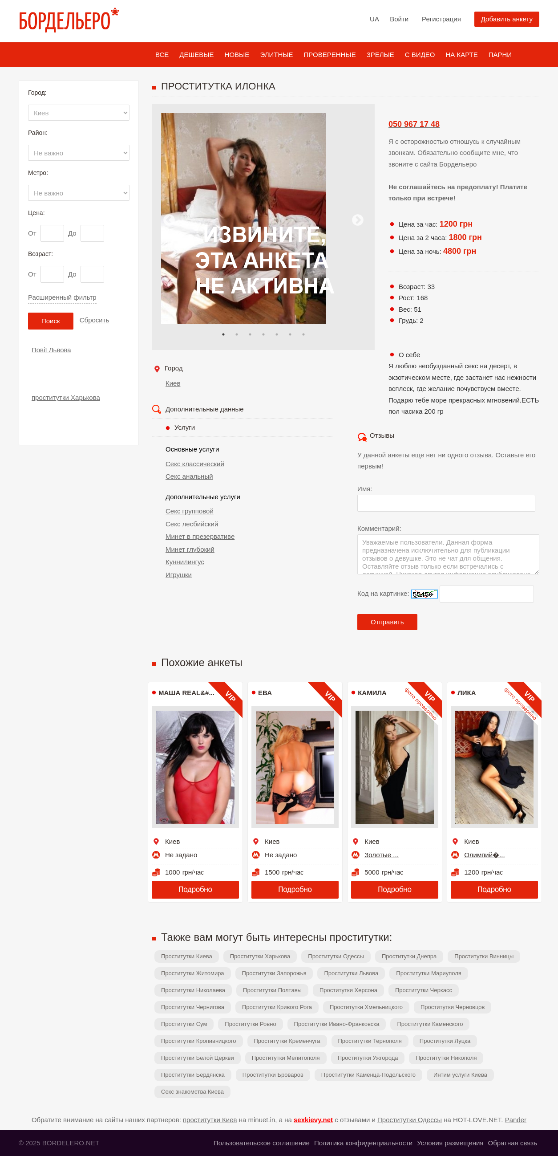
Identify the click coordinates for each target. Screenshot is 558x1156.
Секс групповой (190, 511)
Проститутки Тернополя (370, 1041)
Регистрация (441, 19)
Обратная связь (512, 1143)
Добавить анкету (507, 19)
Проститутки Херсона (348, 990)
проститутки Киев (210, 1119)
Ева (265, 692)
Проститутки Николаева (193, 990)
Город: (37, 93)
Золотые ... (381, 855)
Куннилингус (185, 562)
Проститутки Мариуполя (428, 973)
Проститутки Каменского (430, 1024)
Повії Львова (51, 350)
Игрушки (179, 574)
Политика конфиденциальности (363, 1143)
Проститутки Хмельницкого (366, 1007)
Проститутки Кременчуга (287, 1041)
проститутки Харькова (66, 397)
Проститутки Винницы (484, 956)
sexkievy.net (313, 1119)
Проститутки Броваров (273, 1074)
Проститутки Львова (351, 973)
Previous (169, 220)
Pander (515, 1119)
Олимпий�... (484, 855)
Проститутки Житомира (192, 973)
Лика (466, 692)
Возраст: (40, 254)
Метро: (38, 173)
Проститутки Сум (184, 1024)
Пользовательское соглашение (262, 1143)
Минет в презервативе (200, 536)
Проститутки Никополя (446, 1057)
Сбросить (94, 320)
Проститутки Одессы (336, 956)
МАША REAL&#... (186, 692)
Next (358, 220)
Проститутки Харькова (260, 956)
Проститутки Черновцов (453, 1007)
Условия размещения (450, 1143)
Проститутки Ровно (250, 1024)
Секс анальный (189, 476)
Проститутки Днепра (409, 956)
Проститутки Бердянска (193, 1074)
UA (374, 19)
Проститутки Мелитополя (286, 1057)
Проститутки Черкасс (423, 990)
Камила (372, 692)
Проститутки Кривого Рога (277, 1007)
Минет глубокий (190, 549)
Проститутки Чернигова (192, 1007)
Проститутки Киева (186, 956)
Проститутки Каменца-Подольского (368, 1074)
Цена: (36, 213)
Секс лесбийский (192, 524)
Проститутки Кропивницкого (198, 1041)
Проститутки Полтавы (272, 990)
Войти (399, 19)
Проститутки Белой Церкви (197, 1057)
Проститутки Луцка (445, 1041)
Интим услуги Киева (460, 1074)
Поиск (50, 321)
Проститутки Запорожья (274, 973)
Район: (38, 133)
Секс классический (195, 464)
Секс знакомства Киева (192, 1091)
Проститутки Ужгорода (368, 1057)
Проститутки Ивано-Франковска (337, 1024)
